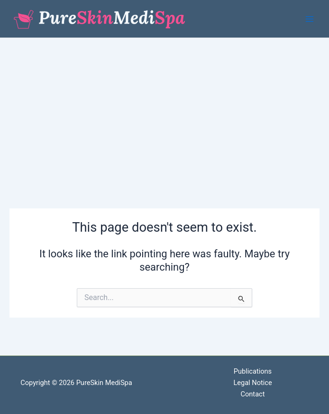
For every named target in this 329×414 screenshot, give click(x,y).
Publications (253, 371)
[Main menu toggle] (310, 19)
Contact (253, 394)
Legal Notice (252, 382)
